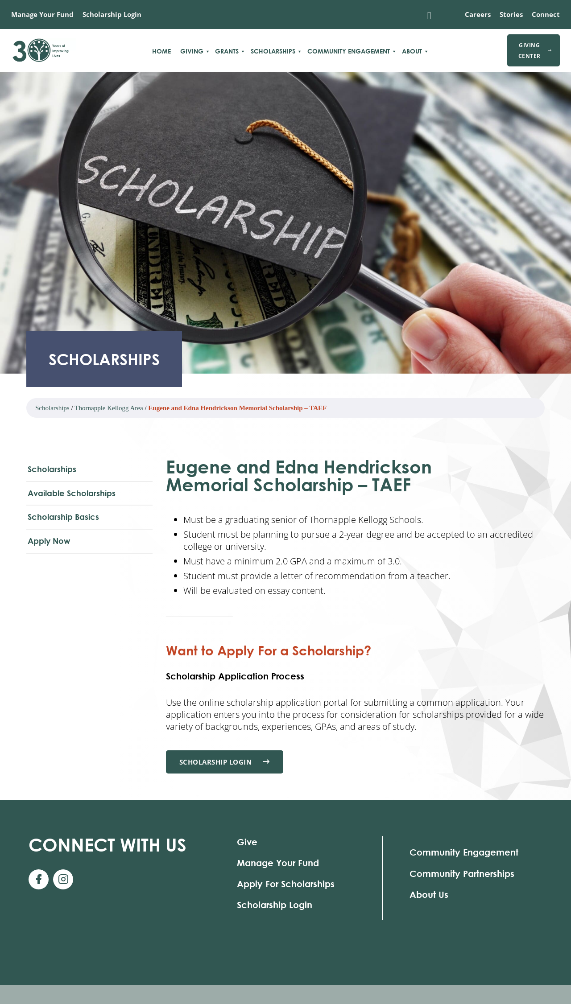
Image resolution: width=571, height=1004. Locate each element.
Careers (478, 14)
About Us (429, 894)
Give (247, 842)
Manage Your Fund (42, 14)
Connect (546, 14)
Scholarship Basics (63, 517)
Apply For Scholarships (286, 884)
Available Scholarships (72, 493)
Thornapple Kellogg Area (108, 407)
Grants (227, 51)
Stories (511, 14)
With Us (107, 844)
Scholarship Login (112, 14)
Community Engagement (348, 51)
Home (161, 51)
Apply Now (49, 541)
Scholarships (273, 51)
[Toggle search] (429, 16)
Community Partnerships (462, 873)
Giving (191, 51)
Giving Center (534, 50)
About (412, 51)
